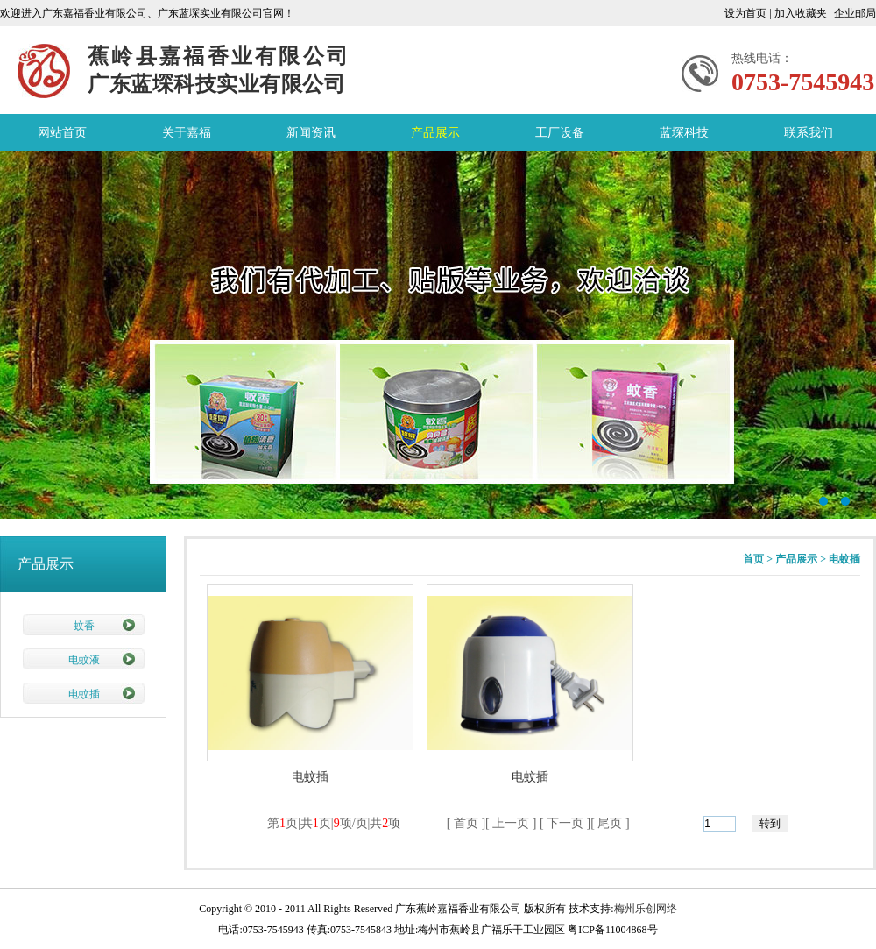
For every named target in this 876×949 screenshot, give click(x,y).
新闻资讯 (311, 132)
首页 (753, 559)
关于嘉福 (186, 132)
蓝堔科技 (684, 132)
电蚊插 (84, 694)
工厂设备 (559, 132)
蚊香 (84, 626)
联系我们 (808, 132)
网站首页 (62, 132)
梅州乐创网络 (645, 909)
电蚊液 (84, 660)
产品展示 (435, 132)
